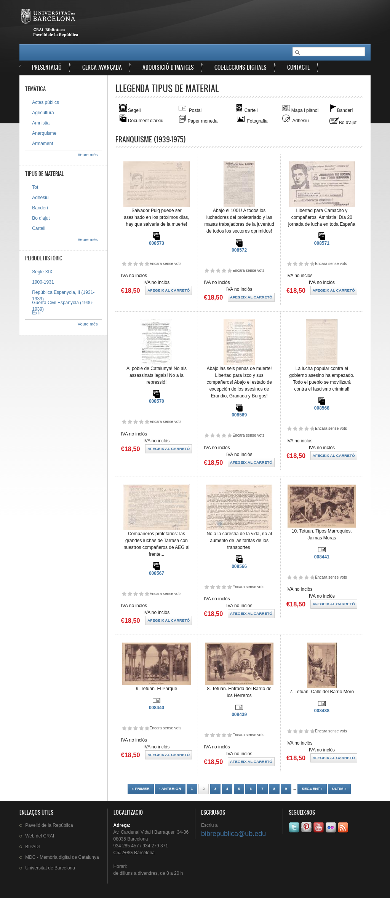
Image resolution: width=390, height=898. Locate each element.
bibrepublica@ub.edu (233, 833)
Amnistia (41, 123)
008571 (321, 243)
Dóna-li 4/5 (141, 263)
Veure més (88, 154)
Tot (35, 187)
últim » (339, 788)
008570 (156, 401)
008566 (239, 566)
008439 (239, 714)
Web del (39, 836)
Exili (36, 313)
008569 (239, 415)
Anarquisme (44, 133)
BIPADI (32, 846)
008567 (156, 573)
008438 (321, 710)
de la (49, 825)
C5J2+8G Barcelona (134, 852)
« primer (141, 788)
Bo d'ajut (41, 218)
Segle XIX (42, 271)
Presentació (47, 67)
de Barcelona (50, 868)
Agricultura (43, 112)
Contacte (298, 67)
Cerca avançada (102, 67)
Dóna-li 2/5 (130, 263)
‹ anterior (170, 788)
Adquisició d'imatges (168, 67)
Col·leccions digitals (240, 67)
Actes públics (45, 102)
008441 (321, 557)
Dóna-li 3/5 (135, 263)
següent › (312, 788)
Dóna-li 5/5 (147, 263)
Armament (42, 143)
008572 (239, 250)
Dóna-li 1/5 (124, 263)
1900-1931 (43, 282)
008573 (156, 243)
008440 (156, 707)
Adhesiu (40, 197)
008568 (321, 408)
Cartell (38, 228)
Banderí (40, 208)
